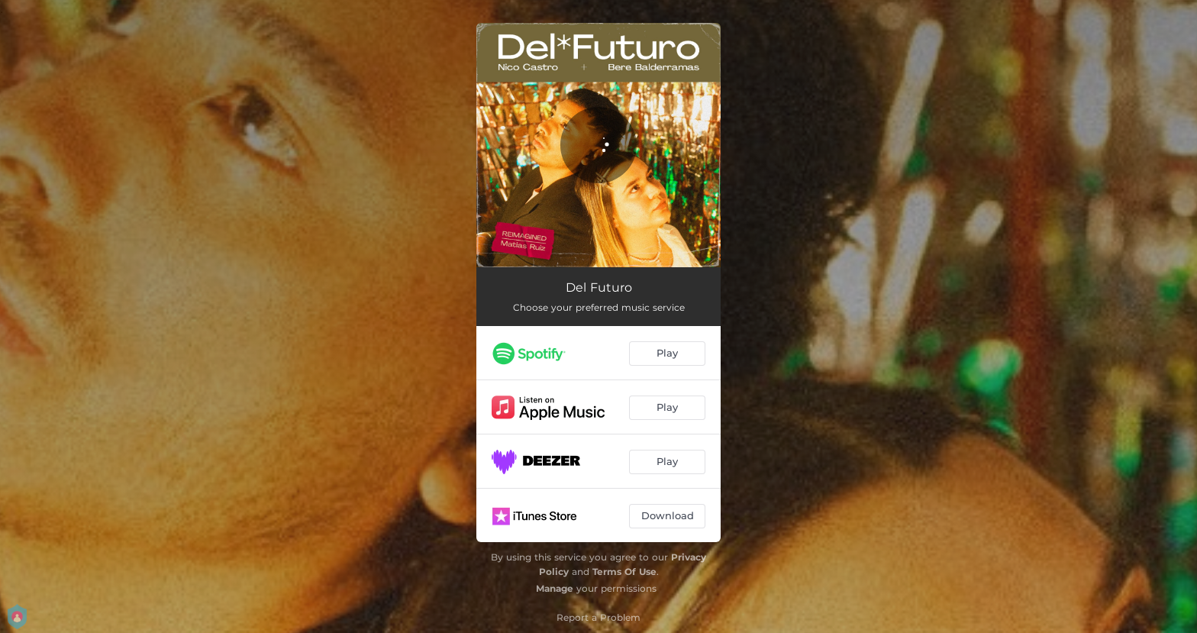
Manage (554, 588)
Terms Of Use (624, 571)
